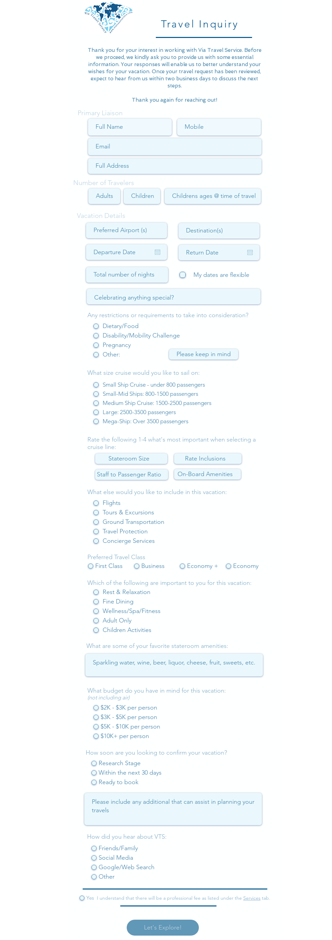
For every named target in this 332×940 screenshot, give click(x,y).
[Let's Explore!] (163, 928)
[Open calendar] (157, 252)
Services (252, 898)
